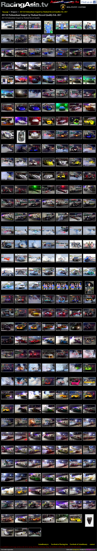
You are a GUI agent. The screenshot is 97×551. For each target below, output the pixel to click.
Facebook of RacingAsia (59, 544)
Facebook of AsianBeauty (78, 544)
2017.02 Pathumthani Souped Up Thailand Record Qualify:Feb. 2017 (43, 12)
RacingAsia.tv (76, 549)
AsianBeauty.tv (43, 544)
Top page (5, 12)
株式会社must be (90, 549)
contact (92, 544)
